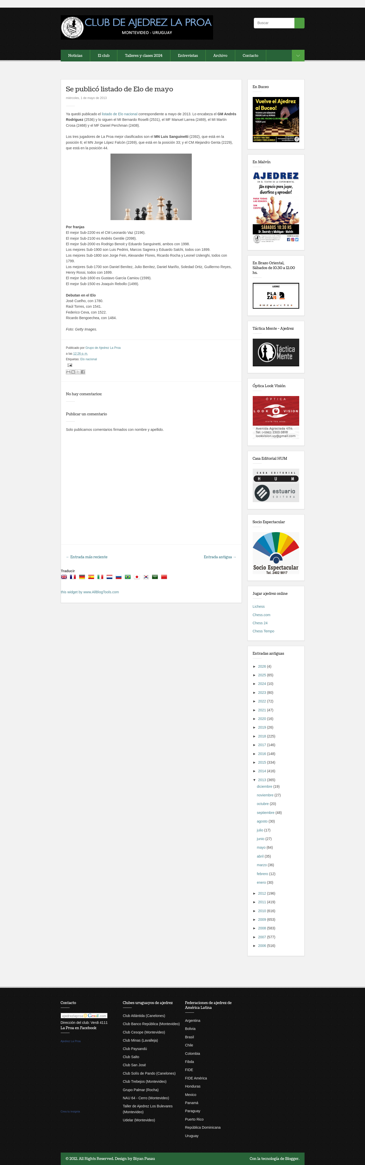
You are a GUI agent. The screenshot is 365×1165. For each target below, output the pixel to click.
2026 (262, 666)
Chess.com (262, 615)
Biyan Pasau (144, 1158)
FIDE (189, 1070)
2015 (262, 762)
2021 (262, 710)
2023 (262, 693)
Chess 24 (260, 623)
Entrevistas (188, 55)
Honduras (193, 1086)
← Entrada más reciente (87, 557)
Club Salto (131, 1057)
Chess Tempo (263, 631)
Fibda (189, 1062)
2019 (262, 727)
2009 (262, 919)
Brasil (189, 1037)
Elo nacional (88, 359)
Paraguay (192, 1111)
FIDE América (196, 1078)
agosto (262, 821)
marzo (262, 865)
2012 (262, 893)
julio (260, 830)
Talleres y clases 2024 (143, 55)
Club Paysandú (135, 1049)
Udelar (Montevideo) (139, 1120)
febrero (263, 874)
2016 (262, 754)
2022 (262, 701)
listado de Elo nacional (119, 114)
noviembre (265, 795)
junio (261, 839)
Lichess (259, 606)
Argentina (192, 1021)
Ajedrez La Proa (71, 1041)
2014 (262, 771)
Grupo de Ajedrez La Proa (103, 348)
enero (262, 882)
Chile (189, 1045)
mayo (261, 847)
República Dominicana (203, 1127)
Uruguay (192, 1136)
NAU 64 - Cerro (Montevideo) (146, 1098)
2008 (262, 928)
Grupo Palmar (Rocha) (141, 1090)
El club (103, 55)
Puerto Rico (194, 1119)
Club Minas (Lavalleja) (140, 1040)
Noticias (75, 55)
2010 (262, 911)
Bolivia (190, 1029)
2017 (262, 745)
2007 (262, 937)
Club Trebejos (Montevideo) (145, 1081)
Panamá (191, 1103)
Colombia (192, 1054)
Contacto (250, 55)
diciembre (265, 786)
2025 (262, 675)
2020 (262, 719)
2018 (262, 736)
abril (260, 856)
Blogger (292, 1158)
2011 (262, 902)
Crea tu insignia (70, 1111)
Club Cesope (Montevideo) (144, 1032)
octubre (263, 804)
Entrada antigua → (220, 557)
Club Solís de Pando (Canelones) (149, 1073)
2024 (262, 684)
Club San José (134, 1065)
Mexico (190, 1095)
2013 (262, 780)
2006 (262, 946)
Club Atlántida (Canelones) (144, 1016)
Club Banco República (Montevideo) (151, 1024)
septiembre (266, 813)
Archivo (220, 55)
